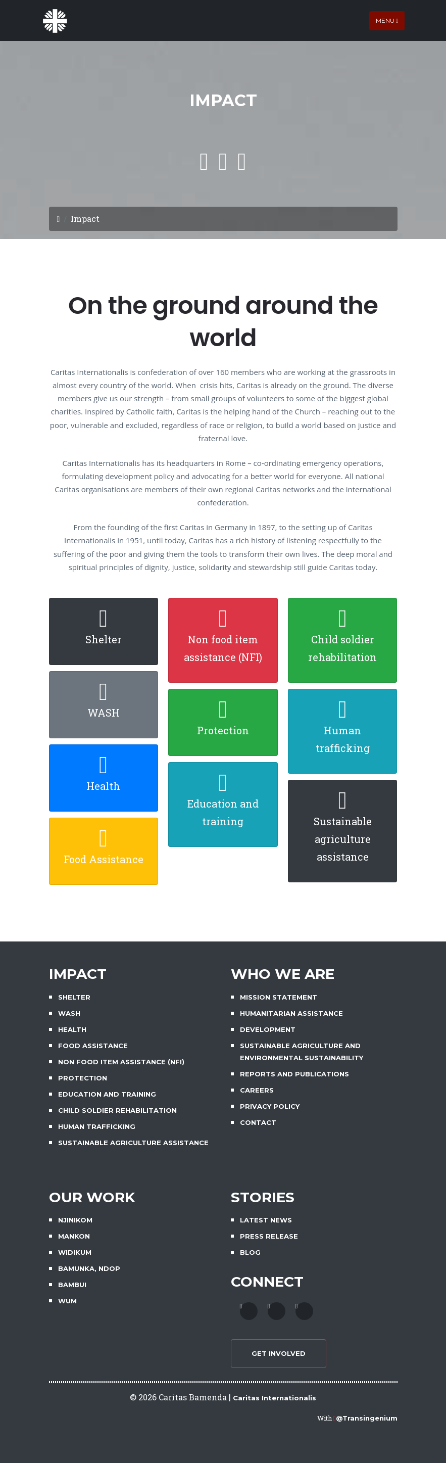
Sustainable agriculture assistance (343, 839)
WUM (67, 1301)
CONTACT (258, 1122)
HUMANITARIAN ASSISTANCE (291, 1013)
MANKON (74, 1236)
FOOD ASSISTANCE (93, 1046)
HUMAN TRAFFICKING (96, 1126)
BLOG (250, 1252)
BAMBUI (72, 1285)
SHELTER (74, 997)
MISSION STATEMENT (278, 997)
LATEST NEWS (266, 1220)
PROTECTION (82, 1078)
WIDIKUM (74, 1252)
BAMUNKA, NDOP (89, 1268)
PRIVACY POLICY (270, 1106)
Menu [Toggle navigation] (387, 20)
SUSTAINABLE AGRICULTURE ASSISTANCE (133, 1143)
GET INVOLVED (279, 1353)
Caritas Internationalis (274, 1398)
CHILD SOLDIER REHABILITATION (117, 1110)
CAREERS (257, 1090)
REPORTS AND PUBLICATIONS (294, 1074)
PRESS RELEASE (269, 1236)
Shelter (103, 639)
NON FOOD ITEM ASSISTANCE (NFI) (121, 1062)
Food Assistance (103, 859)
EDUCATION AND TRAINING (107, 1094)
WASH (103, 712)
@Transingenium (367, 1418)
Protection (223, 730)
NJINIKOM (75, 1220)
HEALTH (72, 1029)
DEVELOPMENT (267, 1029)
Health (103, 785)
